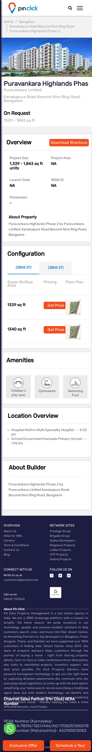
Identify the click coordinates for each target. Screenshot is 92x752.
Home (8, 22)
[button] (80, 8)
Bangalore (27, 22)
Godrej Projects (60, 559)
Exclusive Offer (23, 745)
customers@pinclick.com (21, 580)
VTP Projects (59, 554)
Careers (9, 540)
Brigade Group (60, 536)
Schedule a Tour (70, 745)
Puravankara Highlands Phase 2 (35, 31)
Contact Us (11, 550)
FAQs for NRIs (13, 536)
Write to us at (13, 575)
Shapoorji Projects (62, 545)
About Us (10, 531)
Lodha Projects (60, 550)
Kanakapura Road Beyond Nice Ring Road (42, 26)
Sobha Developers (62, 540)
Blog (7, 554)
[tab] (23, 268)
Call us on (10, 594)
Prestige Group (60, 531)
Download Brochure (69, 142)
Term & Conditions (16, 545)
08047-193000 (14, 599)
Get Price (56, 305)
